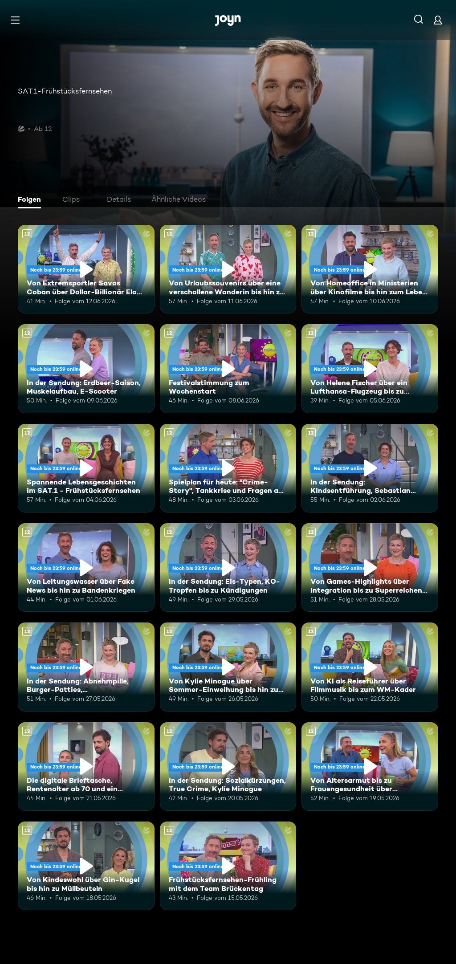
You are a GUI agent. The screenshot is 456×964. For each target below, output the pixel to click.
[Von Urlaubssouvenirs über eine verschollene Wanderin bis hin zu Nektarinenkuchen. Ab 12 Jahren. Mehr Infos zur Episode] (228, 269)
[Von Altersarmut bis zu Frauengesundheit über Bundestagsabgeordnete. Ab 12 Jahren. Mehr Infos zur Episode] (369, 766)
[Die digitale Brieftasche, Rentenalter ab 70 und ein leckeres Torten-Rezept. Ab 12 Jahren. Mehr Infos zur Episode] (86, 766)
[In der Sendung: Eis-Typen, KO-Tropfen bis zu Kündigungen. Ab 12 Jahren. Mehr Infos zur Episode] (228, 567)
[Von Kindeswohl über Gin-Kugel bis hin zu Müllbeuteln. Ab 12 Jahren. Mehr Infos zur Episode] (86, 866)
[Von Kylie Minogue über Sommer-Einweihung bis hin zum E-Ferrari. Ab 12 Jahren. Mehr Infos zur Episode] (228, 666)
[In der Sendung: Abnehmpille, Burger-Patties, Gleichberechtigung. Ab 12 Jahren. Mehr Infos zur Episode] (86, 666)
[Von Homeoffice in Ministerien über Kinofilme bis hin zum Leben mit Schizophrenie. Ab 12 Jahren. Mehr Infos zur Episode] (369, 269)
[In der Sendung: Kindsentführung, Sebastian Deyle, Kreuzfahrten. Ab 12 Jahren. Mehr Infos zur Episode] (369, 468)
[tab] (31, 200)
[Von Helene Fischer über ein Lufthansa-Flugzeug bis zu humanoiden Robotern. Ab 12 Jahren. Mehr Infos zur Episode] (369, 368)
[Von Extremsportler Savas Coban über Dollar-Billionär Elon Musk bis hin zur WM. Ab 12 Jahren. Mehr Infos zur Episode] (86, 269)
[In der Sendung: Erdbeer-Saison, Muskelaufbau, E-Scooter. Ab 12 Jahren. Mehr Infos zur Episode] (86, 368)
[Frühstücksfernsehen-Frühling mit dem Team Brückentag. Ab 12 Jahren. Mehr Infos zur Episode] (228, 866)
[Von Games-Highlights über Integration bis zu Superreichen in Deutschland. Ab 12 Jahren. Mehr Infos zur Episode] (369, 567)
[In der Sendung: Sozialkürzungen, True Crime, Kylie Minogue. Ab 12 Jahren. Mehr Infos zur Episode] (228, 766)
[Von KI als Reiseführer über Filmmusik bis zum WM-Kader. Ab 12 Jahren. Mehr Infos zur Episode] (369, 666)
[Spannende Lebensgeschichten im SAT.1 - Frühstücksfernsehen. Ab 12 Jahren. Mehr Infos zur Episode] (86, 468)
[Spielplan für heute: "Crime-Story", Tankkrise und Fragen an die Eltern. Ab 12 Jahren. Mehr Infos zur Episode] (228, 468)
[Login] (438, 20)
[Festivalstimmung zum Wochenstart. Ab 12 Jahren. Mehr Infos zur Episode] (228, 368)
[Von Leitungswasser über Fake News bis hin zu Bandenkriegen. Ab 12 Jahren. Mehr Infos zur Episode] (86, 567)
